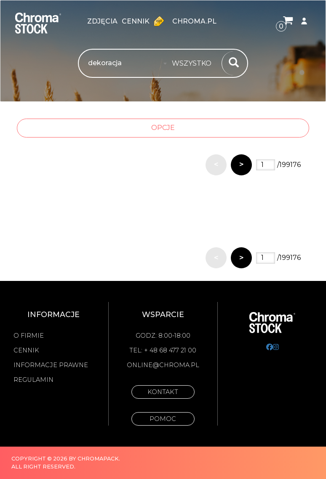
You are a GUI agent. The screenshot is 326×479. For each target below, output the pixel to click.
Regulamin (33, 380)
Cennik (145, 21)
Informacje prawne (50, 365)
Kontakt (162, 392)
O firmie (28, 335)
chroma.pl (194, 21)
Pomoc (163, 419)
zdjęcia (102, 21)
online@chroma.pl (163, 365)
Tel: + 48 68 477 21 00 (162, 350)
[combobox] (194, 63)
